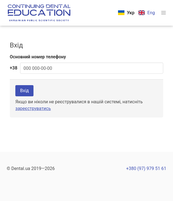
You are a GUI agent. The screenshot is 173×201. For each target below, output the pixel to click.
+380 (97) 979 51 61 (146, 168)
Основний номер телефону (38, 56)
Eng (151, 12)
